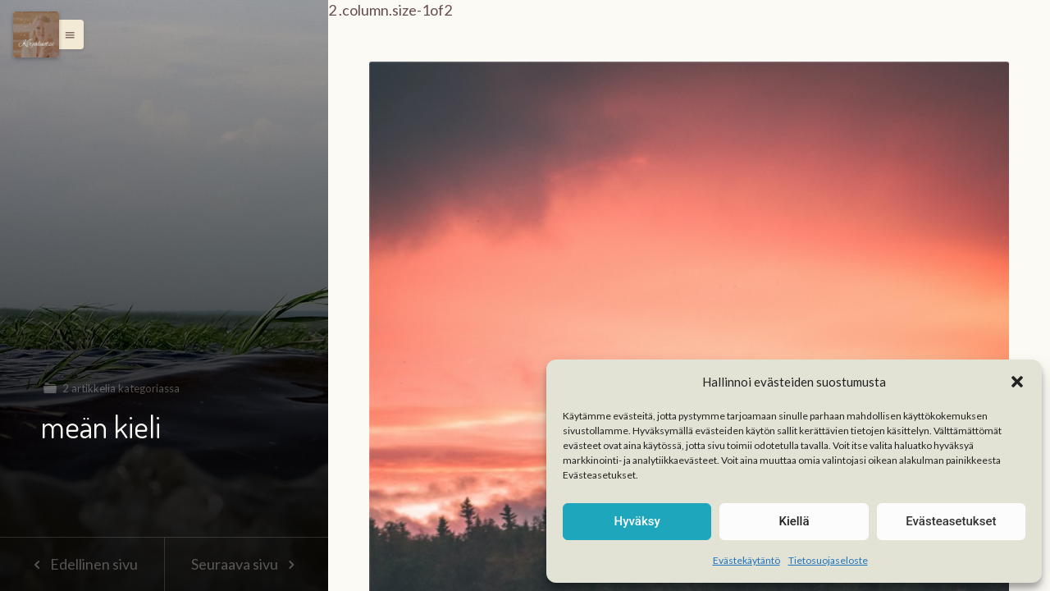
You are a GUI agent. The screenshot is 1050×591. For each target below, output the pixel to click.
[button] (1017, 381)
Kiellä (793, 521)
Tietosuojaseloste (828, 560)
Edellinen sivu (81, 564)
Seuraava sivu (246, 564)
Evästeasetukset (951, 521)
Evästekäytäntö (746, 560)
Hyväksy (637, 521)
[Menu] (36, 34)
